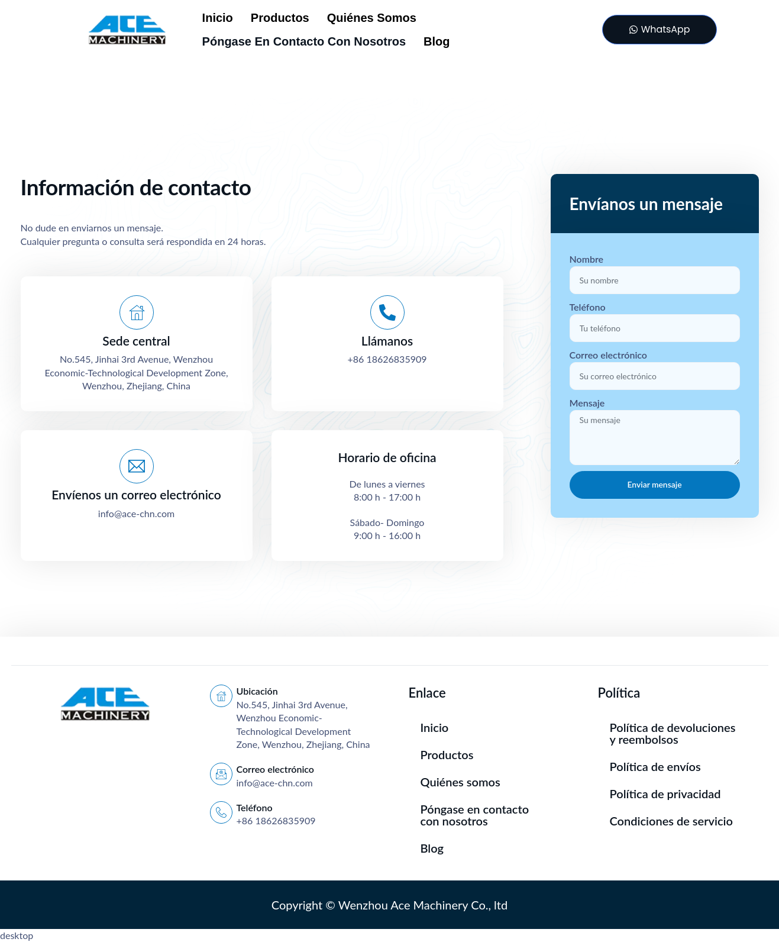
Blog (437, 41)
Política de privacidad (665, 793)
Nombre (587, 258)
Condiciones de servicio (671, 821)
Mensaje (587, 402)
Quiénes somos (371, 17)
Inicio (217, 17)
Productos (280, 17)
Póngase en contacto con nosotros (304, 41)
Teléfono (588, 306)
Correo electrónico (609, 354)
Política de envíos (655, 766)
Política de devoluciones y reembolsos (673, 733)
